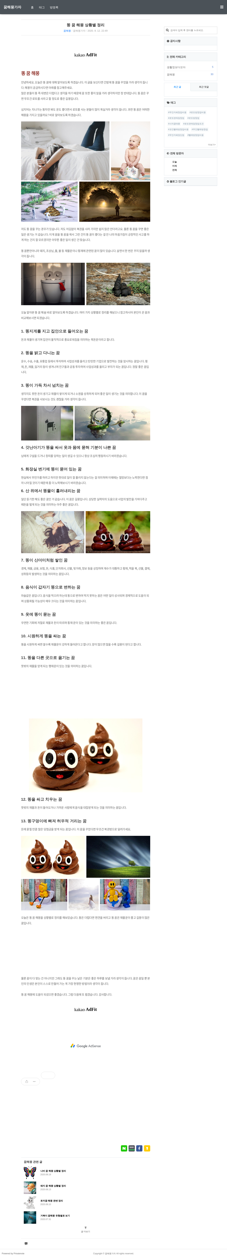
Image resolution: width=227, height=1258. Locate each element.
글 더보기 (85, 1231)
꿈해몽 (67, 30)
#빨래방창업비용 (195, 135)
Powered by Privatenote (13, 1253)
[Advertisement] (85, 693)
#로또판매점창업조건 (193, 123)
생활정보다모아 (190, 67)
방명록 (54, 7)
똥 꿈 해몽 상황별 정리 (85, 25)
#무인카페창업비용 (177, 112)
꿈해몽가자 (12, 7)
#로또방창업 (193, 118)
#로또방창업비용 (198, 112)
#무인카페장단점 (176, 135)
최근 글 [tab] (177, 87)
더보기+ (212, 144)
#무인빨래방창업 (200, 129)
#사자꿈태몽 (174, 123)
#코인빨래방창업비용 (178, 129)
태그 (42, 7)
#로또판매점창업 (176, 118)
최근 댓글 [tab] (204, 87)
